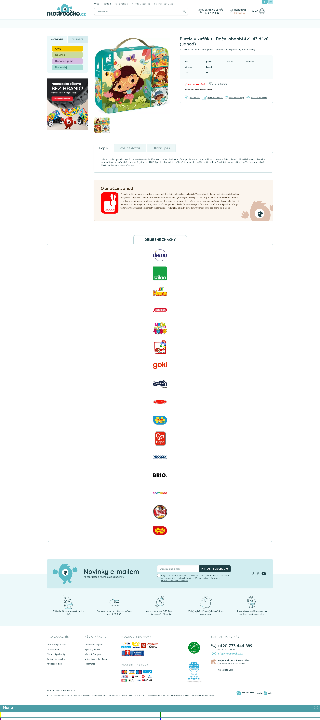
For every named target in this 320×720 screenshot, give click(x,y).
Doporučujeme (64, 61)
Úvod (96, 4)
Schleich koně (127, 695)
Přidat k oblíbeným (234, 98)
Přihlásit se (239, 13)
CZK (264, 2)
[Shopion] (245, 693)
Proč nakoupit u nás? (164, 4)
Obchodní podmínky (56, 654)
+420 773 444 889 (234, 645)
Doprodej (61, 67)
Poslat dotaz (192, 98)
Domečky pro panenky (156, 695)
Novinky (60, 54)
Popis (103, 148)
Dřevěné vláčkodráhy (211, 695)
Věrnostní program (93, 654)
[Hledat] (184, 11)
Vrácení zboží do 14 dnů (96, 659)
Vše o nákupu (121, 4)
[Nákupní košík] (262, 11)
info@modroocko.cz (229, 653)
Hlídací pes (162, 148)
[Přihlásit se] (231, 11)
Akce (58, 48)
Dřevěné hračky (77, 695)
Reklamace (90, 663)
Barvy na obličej (140, 695)
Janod (209, 67)
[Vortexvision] (265, 693)
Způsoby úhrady (92, 649)
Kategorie (57, 39)
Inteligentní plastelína (92, 695)
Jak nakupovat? (54, 649)
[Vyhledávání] (141, 11)
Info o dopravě (217, 83)
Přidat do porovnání (257, 98)
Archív (49, 695)
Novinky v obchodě (141, 4)
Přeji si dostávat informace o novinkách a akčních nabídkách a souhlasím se (195, 578)
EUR (270, 2)
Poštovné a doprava (94, 644)
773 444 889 (212, 12)
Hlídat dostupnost (212, 98)
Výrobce (77, 39)
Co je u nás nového (56, 659)
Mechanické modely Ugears (177, 695)
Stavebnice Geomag (61, 695)
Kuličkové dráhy (196, 695)
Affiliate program (54, 663)
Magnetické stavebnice (111, 695)
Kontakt (107, 4)
